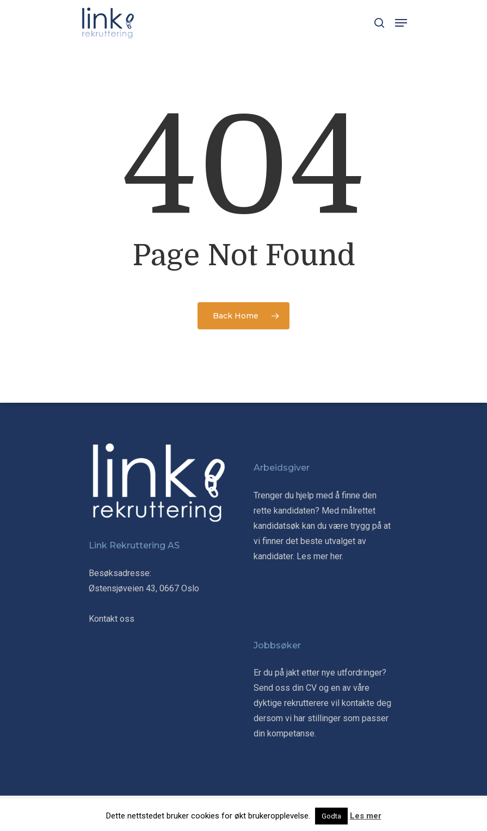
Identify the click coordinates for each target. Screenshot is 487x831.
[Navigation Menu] (401, 22)
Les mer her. (320, 556)
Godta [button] (331, 816)
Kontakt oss (111, 619)
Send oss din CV (285, 688)
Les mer (365, 816)
